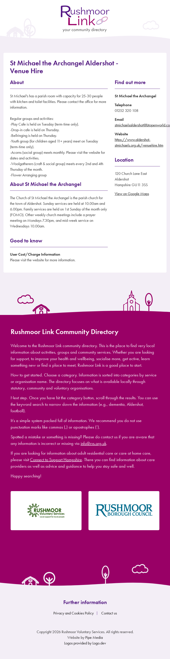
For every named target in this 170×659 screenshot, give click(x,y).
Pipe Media (94, 637)
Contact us (109, 613)
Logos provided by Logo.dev (85, 643)
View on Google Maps (132, 193)
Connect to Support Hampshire (56, 459)
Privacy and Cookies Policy (73, 613)
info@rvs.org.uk (93, 443)
